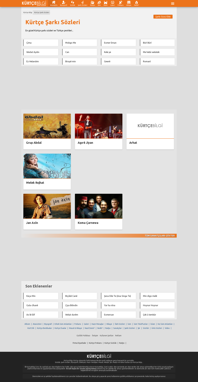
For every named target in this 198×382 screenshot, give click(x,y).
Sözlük (72, 5)
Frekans (120, 5)
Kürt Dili (31, 328)
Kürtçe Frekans (95, 343)
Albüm (27, 324)
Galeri (112, 5)
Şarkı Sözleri (82, 5)
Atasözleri (37, 324)
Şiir (139, 328)
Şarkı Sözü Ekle (163, 16)
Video (167, 328)
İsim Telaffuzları (141, 324)
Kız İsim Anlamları (165, 324)
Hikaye (128, 5)
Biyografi (63, 5)
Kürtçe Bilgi (27, 12)
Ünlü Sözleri (157, 328)
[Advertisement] (99, 88)
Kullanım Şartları (106, 335)
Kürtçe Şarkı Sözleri (41, 12)
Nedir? (136, 5)
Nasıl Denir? (90, 328)
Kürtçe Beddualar (44, 328)
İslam (106, 5)
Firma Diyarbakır (79, 343)
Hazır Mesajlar (98, 324)
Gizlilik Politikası (83, 335)
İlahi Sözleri (120, 324)
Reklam (118, 335)
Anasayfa (53, 5)
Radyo (92, 5)
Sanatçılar (117, 328)
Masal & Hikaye (75, 328)
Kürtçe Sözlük (110, 343)
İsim (99, 5)
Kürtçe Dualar (60, 328)
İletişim (95, 335)
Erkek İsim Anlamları (63, 324)
